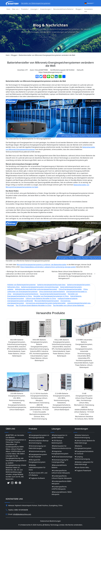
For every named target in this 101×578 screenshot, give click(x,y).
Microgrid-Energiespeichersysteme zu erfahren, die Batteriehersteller (41, 265)
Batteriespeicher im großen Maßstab (59, 436)
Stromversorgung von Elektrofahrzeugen (37, 447)
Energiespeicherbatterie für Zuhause (84, 452)
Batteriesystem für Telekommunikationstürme (61, 447)
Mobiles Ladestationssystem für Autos (37, 467)
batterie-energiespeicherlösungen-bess (51, 285)
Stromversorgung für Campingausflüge (60, 461)
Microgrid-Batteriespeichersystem (47, 301)
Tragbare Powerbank (83, 470)
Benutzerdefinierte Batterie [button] (63, 9)
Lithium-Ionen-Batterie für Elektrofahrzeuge (85, 442)
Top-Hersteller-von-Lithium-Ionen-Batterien (68, 305)
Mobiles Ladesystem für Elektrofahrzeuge (84, 463)
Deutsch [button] (89, 3)
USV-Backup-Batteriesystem (57, 442)
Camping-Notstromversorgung (82, 458)
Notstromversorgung (37, 451)
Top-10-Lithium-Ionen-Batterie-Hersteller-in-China (33, 305)
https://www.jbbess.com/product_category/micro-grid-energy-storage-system (48, 267)
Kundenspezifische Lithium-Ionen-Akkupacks (61, 471)
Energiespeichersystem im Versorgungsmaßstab (39, 436)
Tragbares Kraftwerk (37, 478)
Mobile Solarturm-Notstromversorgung (82, 436)
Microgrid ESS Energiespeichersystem (37, 461)
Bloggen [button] (79, 9)
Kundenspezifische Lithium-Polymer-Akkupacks (62, 477)
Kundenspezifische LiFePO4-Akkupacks (59, 488)
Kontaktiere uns (88, 10)
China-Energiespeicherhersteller (70, 289)
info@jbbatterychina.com (22, 514)
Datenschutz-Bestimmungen (50, 521)
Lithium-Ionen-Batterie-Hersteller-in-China (41, 298)
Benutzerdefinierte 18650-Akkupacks (62, 493)
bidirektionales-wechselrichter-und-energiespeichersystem (36, 289)
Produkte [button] (24, 9)
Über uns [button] (15, 9)
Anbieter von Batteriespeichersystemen (21, 285)
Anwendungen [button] (45, 9)
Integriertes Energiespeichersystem (60, 452)
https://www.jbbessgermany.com (50, 72)
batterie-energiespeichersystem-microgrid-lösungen (40, 287)
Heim (8, 9)
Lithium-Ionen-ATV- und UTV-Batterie (38, 474)
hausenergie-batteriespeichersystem (53, 294)
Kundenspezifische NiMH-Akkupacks (62, 482)
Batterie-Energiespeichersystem (83, 447)
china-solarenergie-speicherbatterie (52, 291)
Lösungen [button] (33, 9)
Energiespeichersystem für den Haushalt (38, 455)
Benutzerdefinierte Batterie (59, 466)
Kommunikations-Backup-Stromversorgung (39, 442)
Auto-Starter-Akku (82, 467)
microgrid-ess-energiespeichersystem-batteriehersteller (46, 303)
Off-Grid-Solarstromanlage (62, 457)
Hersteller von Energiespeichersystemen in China (51, 296)
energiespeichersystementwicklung (25, 294)
